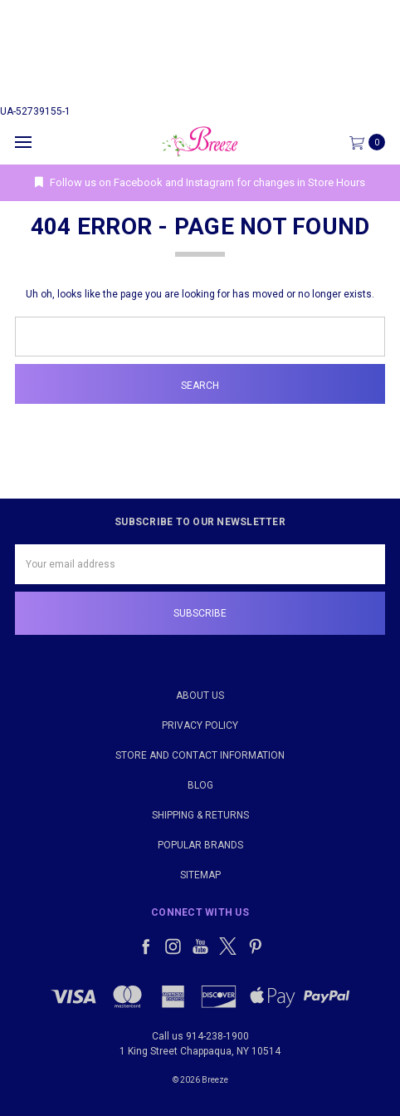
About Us (200, 695)
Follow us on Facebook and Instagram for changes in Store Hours (200, 182)
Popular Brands (200, 845)
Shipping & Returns (200, 815)
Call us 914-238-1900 (200, 1036)
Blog (200, 785)
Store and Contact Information (200, 755)
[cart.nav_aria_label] (371, 142)
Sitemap (200, 875)
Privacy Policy (200, 725)
